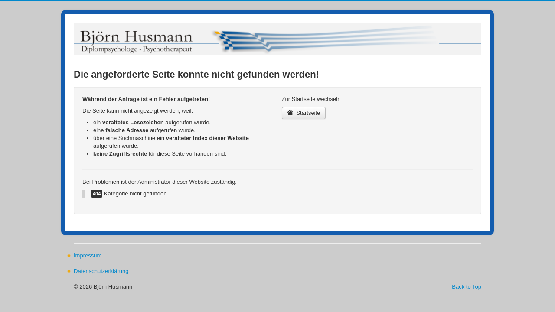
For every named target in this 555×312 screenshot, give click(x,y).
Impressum (87, 255)
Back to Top (466, 286)
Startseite (303, 113)
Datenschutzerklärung (101, 271)
